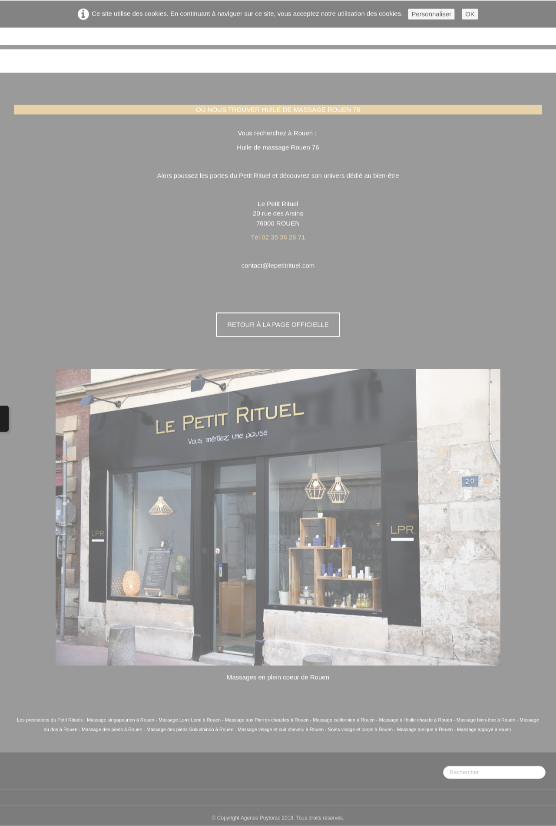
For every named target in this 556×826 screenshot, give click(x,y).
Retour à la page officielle (278, 324)
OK (470, 14)
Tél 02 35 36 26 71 (278, 237)
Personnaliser (431, 14)
